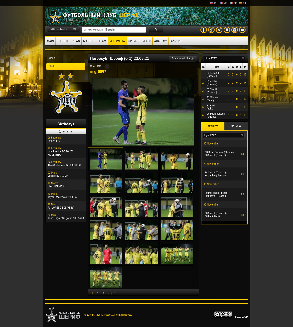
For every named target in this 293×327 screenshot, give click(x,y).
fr (233, 3)
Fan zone (176, 41)
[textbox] (222, 58)
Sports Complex (139, 41)
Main (50, 41)
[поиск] (113, 30)
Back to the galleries (181, 58)
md (223, 3)
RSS (75, 29)
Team (102, 41)
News (76, 41)
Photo (52, 66)
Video (51, 58)
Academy (160, 41)
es (242, 3)
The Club (63, 41)
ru (213, 3)
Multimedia (117, 41)
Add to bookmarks (58, 29)
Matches (89, 41)
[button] (243, 58)
